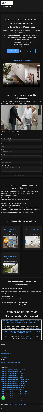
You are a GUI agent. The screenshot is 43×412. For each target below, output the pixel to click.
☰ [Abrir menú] (2, 10)
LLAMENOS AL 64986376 (21, 60)
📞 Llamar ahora (13, 51)
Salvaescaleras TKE (6, 346)
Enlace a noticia (35, 329)
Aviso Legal (4, 350)
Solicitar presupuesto (28, 51)
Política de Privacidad (6, 354)
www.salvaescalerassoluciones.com (18, 405)
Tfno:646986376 (5, 366)
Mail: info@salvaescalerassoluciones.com (10, 363)
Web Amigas (4, 358)
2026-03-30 (37, 323)
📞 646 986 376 (7, 6)
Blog (2, 348)
